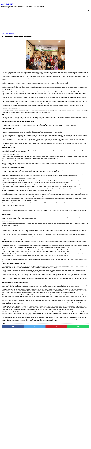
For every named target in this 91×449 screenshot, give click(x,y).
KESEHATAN (16, 8)
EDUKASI (31, 8)
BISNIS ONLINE (25, 8)
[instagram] (87, 4)
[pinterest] (38, 390)
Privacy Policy (50, 401)
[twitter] (81, 4)
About (55, 401)
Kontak (31, 401)
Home (3, 8)
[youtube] (84, 4)
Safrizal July (8, 3)
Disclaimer (36, 401)
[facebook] (78, 4)
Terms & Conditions (43, 401)
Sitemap (59, 401)
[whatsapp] (53, 390)
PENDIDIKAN (9, 8)
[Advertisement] (31, 21)
